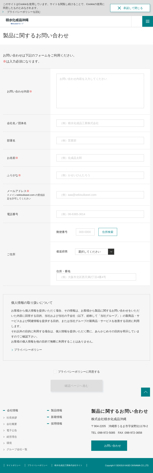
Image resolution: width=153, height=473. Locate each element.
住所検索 (107, 232)
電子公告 (12, 430)
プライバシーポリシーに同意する (79, 371)
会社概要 (12, 424)
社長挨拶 (12, 417)
